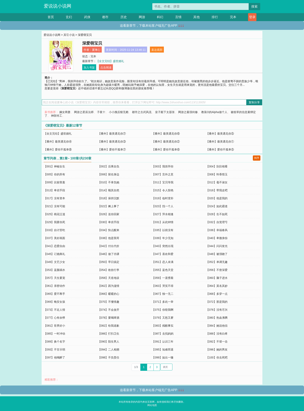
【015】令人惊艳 (162, 190)
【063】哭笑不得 (162, 285)
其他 (196, 17)
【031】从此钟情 (162, 222)
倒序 (256, 157)
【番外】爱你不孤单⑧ (58, 149)
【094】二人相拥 (108, 349)
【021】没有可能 (54, 206)
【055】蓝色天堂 (162, 269)
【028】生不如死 (216, 214)
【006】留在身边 (108, 174)
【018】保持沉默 (108, 198)
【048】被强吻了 (216, 254)
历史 (123, 17)
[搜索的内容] (200, 6)
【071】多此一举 (162, 301)
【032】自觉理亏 (216, 222)
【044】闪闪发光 (216, 246)
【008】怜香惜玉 (216, 174)
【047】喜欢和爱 (162, 254)
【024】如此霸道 (216, 206)
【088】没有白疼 (216, 333)
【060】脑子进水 (216, 277)
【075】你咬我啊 (162, 309)
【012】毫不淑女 (216, 182)
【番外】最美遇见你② (166, 141)
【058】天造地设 (108, 277)
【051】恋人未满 (162, 262)
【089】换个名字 (54, 341)
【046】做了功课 (108, 254)
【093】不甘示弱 (54, 349)
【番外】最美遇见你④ (58, 141)
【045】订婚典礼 (54, 254)
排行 (215, 17)
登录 (252, 17)
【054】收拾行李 (108, 269)
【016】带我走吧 (216, 190)
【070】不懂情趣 (108, 301)
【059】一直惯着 (162, 277)
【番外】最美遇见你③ (112, 141)
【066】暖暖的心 (108, 293)
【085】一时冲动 (54, 333)
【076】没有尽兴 (216, 309)
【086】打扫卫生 (108, 333)
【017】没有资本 (54, 198)
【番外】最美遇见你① (220, 141)
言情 (178, 17)
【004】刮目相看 (216, 166)
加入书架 (89, 67)
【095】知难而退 (162, 349)
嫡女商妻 (64, 112)
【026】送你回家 (108, 214)
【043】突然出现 (162, 246)
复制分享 (254, 102)
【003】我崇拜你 (162, 166)
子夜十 (101, 112)
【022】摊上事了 (108, 206)
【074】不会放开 (108, 309)
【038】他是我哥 (108, 238)
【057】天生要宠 (54, 277)
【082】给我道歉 (108, 325)
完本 (233, 17)
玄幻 (69, 17)
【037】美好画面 (54, 238)
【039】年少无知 (162, 238)
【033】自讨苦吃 (54, 230)
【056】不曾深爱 (216, 269)
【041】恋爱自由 (54, 246)
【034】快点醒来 (108, 230)
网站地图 (152, 405)
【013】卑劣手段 (54, 190)
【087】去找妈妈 (162, 333)
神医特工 (56, 115)
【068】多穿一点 (216, 293)
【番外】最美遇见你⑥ (166, 133)
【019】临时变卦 (162, 198)
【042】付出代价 (108, 246)
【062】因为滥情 (108, 285)
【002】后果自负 (108, 166)
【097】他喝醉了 (54, 357)
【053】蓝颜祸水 (54, 269)
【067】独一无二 (162, 293)
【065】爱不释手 (54, 293)
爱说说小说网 (57, 6)
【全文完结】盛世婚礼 (110, 61)
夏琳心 (96, 49)
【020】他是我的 (216, 198)
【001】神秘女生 (54, 166)
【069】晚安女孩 (54, 301)
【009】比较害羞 (54, 182)
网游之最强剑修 (188, 112)
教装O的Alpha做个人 (214, 112)
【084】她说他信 (216, 325)
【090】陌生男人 (108, 341)
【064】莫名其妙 (216, 285)
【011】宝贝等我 (162, 182)
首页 (51, 17)
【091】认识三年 (162, 341)
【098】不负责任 (108, 357)
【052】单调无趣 (216, 262)
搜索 (254, 6)
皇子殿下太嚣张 (165, 112)
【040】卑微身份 (216, 238)
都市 (105, 17)
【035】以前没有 (162, 230)
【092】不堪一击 (216, 341)
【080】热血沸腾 (216, 317)
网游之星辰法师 (84, 112)
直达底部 (156, 49)
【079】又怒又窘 (162, 317)
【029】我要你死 (54, 222)
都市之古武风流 (142, 112)
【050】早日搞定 (108, 262)
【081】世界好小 (54, 325)
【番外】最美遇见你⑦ (112, 133)
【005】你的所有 (54, 174)
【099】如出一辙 (162, 357)
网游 (142, 17)
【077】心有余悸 (54, 317)
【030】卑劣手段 (108, 222)
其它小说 (69, 34)
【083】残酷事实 (162, 325)
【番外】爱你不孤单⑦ (112, 149)
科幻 (160, 17)
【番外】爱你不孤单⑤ (220, 149)
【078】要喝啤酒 (108, 317)
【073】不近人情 (54, 309)
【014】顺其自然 (108, 190)
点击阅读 (105, 67)
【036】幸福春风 (216, 230)
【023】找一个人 (162, 206)
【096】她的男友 (216, 349)
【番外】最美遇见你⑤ (220, 133)
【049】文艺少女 (54, 262)
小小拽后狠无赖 (118, 112)
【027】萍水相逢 (162, 214)
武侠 (87, 17)
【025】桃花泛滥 (54, 214)
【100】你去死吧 (216, 357)
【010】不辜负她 (108, 182)
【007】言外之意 (162, 174)
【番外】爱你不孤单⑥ (166, 149)
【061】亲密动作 (54, 285)
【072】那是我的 (216, 301)
